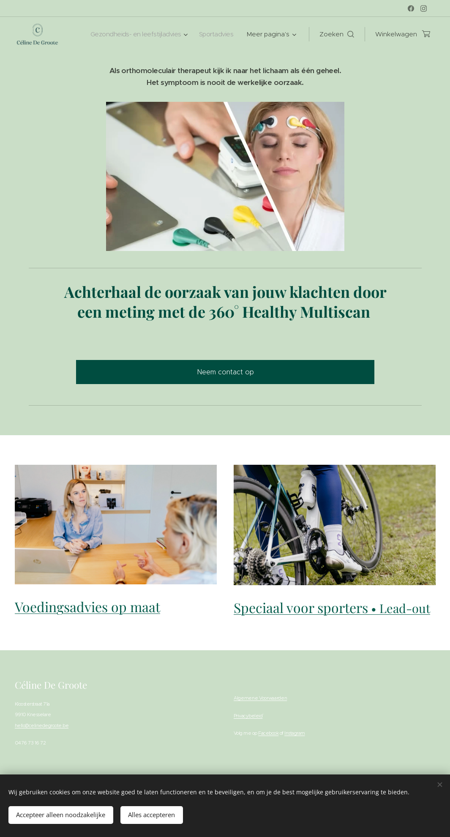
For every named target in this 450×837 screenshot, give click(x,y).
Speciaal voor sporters (332, 607)
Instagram (294, 733)
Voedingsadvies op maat (87, 606)
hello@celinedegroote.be (41, 725)
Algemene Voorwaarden (260, 698)
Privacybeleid (248, 715)
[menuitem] (134, 33)
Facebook (268, 733)
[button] (337, 33)
